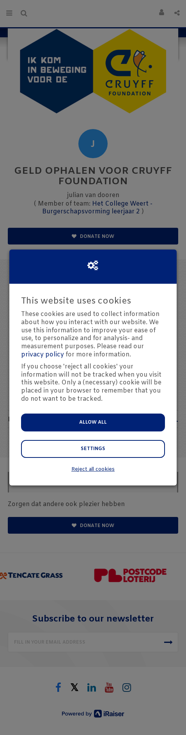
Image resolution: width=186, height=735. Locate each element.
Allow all (93, 422)
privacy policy (42, 355)
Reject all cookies (93, 469)
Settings (93, 449)
